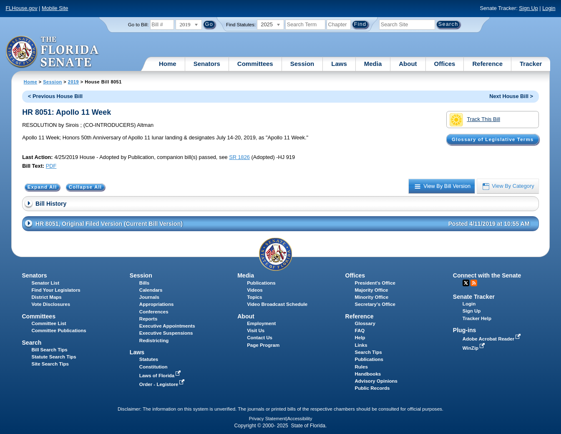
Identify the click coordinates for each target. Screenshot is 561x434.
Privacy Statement (267, 418)
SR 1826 (239, 157)
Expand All (42, 186)
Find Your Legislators (55, 290)
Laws (339, 63)
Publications (261, 282)
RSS (473, 283)
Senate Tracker (474, 296)
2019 (73, 81)
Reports (148, 318)
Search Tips (368, 352)
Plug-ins (464, 330)
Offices (444, 63)
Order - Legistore (162, 384)
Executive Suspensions (166, 333)
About (408, 63)
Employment (261, 323)
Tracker (531, 63)
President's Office (375, 282)
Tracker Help (477, 318)
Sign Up (528, 8)
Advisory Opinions (376, 381)
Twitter (466, 283)
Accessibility (299, 418)
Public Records (372, 388)
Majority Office (371, 290)
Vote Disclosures (50, 304)
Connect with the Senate (487, 275)
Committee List (48, 323)
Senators (207, 63)
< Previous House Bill (55, 96)
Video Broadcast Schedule (277, 304)
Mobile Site (55, 8)
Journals (149, 297)
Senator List (45, 282)
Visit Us (255, 330)
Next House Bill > (511, 96)
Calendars (151, 290)
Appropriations (156, 304)
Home (167, 63)
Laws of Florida (161, 375)
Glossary (365, 323)
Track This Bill (475, 119)
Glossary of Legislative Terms (492, 139)
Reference (487, 63)
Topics (254, 297)
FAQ (360, 330)
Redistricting (154, 340)
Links (361, 345)
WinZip (474, 348)
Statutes (148, 359)
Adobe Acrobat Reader (493, 338)
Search (31, 342)
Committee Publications (58, 330)
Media (373, 63)
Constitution (153, 366)
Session (302, 63)
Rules (361, 366)
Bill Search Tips (49, 349)
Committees (255, 63)
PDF (51, 166)
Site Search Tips (49, 363)
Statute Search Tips (53, 356)
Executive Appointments (167, 325)
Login (548, 8)
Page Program (263, 345)
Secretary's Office (375, 304)
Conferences (154, 311)
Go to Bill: (138, 24)
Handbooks (368, 373)
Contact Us (259, 337)
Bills (144, 282)
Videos (255, 290)
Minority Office (372, 297)
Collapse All (85, 186)
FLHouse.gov (21, 8)
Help (360, 337)
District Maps (46, 297)
